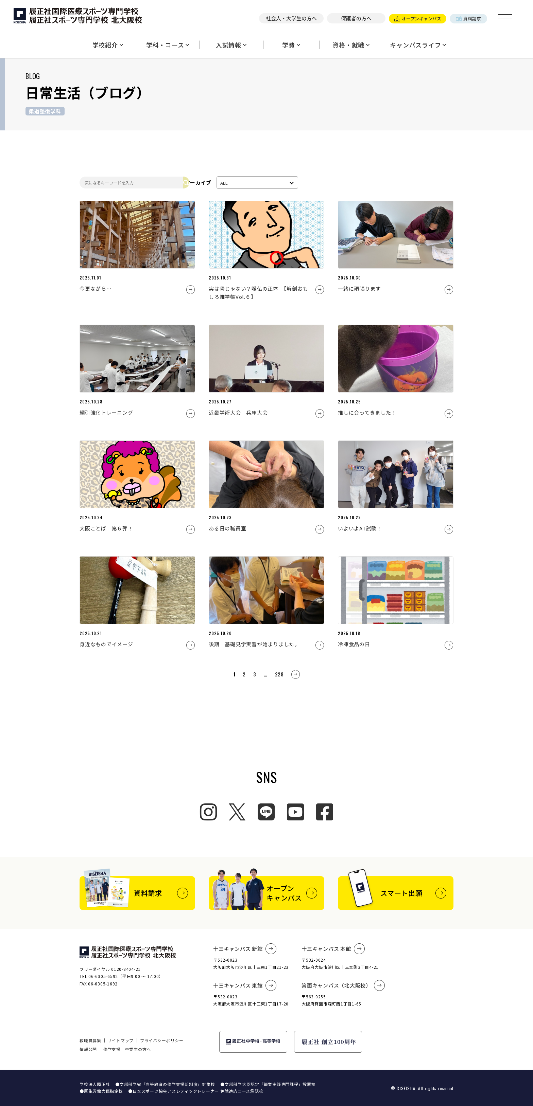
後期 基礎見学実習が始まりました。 (254, 644)
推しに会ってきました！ (367, 412)
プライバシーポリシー (162, 1040)
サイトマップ (121, 1040)
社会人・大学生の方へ (291, 18)
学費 (291, 44)
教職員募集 (90, 1040)
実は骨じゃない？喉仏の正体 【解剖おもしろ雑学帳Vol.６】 (258, 292)
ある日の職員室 (227, 528)
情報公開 (88, 1049)
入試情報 (231, 44)
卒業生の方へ (138, 1049)
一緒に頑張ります (359, 288)
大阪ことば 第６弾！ (106, 528)
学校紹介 (107, 44)
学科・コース (167, 44)
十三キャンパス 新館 (244, 948)
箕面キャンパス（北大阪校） (343, 985)
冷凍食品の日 (354, 644)
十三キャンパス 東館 (244, 985)
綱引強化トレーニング (106, 412)
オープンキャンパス (417, 18)
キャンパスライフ (418, 44)
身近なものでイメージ (106, 644)
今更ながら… (96, 288)
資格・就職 (351, 44)
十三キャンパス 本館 (333, 948)
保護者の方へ (356, 18)
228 (279, 674)
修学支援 (112, 1049)
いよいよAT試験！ (360, 528)
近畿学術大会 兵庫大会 (238, 412)
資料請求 (468, 18)
